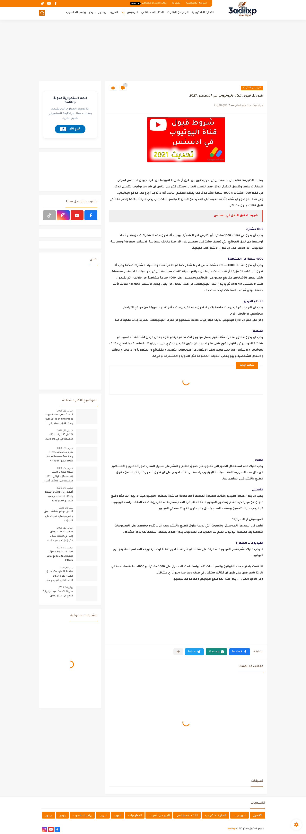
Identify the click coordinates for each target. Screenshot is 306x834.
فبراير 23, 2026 (65, 448)
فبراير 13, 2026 (65, 527)
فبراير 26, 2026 (65, 430)
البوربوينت (239, 815)
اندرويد (113, 12)
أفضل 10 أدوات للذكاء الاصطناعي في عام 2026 (59, 437)
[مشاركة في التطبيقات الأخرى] (178, 651)
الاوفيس (132, 12)
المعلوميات (135, 815)
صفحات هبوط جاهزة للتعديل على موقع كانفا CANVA (60, 556)
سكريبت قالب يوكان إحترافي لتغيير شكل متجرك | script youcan (60, 536)
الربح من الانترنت (178, 12)
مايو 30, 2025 (66, 567)
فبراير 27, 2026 (65, 468)
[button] (239, 651)
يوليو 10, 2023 (65, 587)
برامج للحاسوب (82, 815)
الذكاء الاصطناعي (152, 12)
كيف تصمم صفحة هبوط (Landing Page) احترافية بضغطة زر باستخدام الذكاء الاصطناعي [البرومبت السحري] (59, 419)
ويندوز (102, 12)
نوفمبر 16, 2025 (65, 488)
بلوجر (92, 12)
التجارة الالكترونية (203, 12)
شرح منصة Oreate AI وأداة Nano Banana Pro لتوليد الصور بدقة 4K (60, 457)
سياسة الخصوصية (196, 3)
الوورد (117, 815)
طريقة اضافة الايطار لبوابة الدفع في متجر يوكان (58, 593)
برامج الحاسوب (76, 12)
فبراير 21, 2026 (65, 410)
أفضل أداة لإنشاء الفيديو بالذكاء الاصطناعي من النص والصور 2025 (59, 496)
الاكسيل (258, 815)
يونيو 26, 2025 (66, 508)
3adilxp (231, 829)
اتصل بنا (176, 3)
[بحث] (42, 13)
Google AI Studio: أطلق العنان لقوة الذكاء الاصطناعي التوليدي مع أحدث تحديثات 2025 (59, 576)
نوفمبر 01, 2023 (65, 547)
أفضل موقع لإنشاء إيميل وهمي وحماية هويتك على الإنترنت (58, 516)
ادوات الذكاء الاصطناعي (148, 3)
